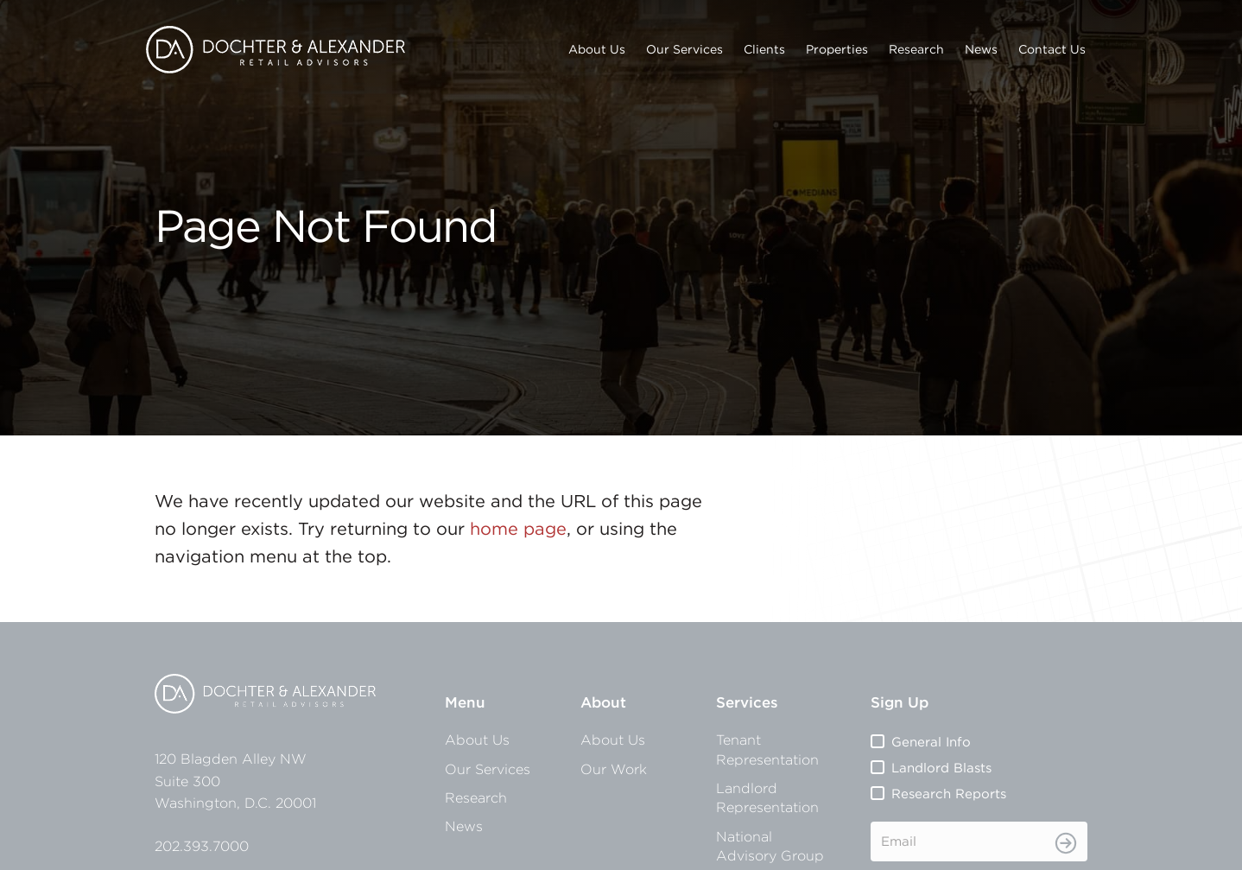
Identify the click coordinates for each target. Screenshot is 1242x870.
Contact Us (1052, 49)
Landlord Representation (767, 797)
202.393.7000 (202, 845)
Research (916, 49)
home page (518, 528)
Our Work (613, 769)
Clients (764, 49)
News (981, 49)
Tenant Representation (767, 749)
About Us (596, 49)
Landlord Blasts (941, 767)
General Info (931, 741)
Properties (837, 49)
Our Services (684, 49)
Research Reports (948, 793)
